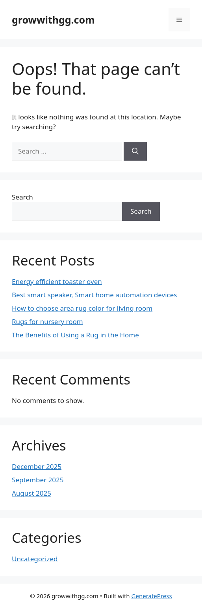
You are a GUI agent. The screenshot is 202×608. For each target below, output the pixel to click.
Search (22, 196)
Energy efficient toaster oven (57, 281)
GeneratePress (152, 596)
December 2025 (36, 466)
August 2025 (31, 493)
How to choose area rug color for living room (82, 308)
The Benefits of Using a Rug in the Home (75, 334)
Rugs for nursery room (47, 321)
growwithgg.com (53, 19)
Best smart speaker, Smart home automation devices (94, 294)
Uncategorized (35, 558)
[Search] (135, 151)
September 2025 (37, 479)
